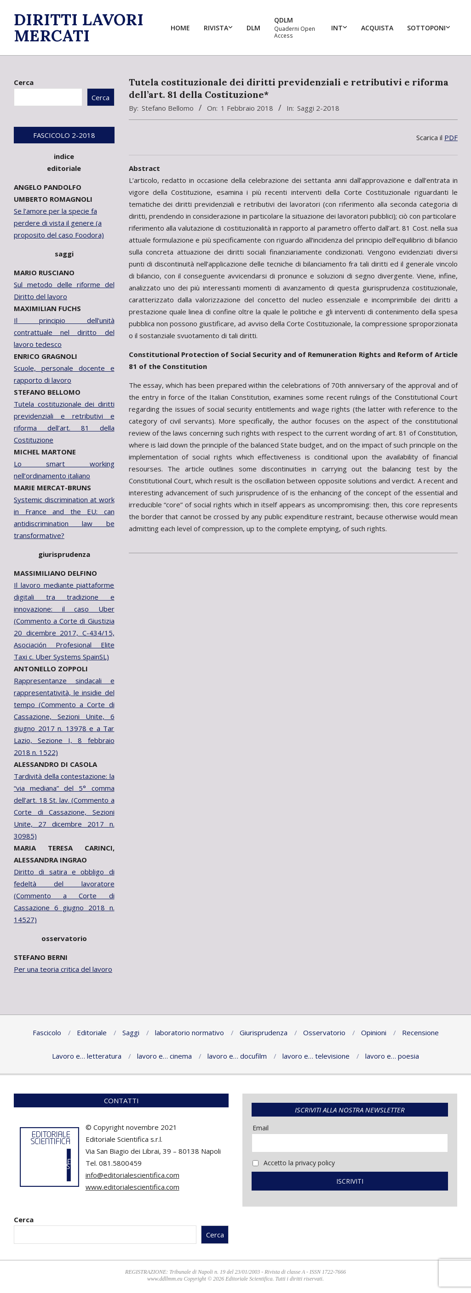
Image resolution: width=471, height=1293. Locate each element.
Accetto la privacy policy (294, 1162)
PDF (451, 137)
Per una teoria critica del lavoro (63, 969)
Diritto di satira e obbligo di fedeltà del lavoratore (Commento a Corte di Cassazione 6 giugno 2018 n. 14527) (64, 895)
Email (261, 1127)
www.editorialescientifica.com (132, 1186)
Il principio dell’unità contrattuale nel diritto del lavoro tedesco (64, 332)
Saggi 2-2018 (318, 108)
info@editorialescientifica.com (132, 1175)
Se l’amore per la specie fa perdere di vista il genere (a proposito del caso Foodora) (59, 222)
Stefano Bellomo (168, 108)
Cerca (24, 82)
